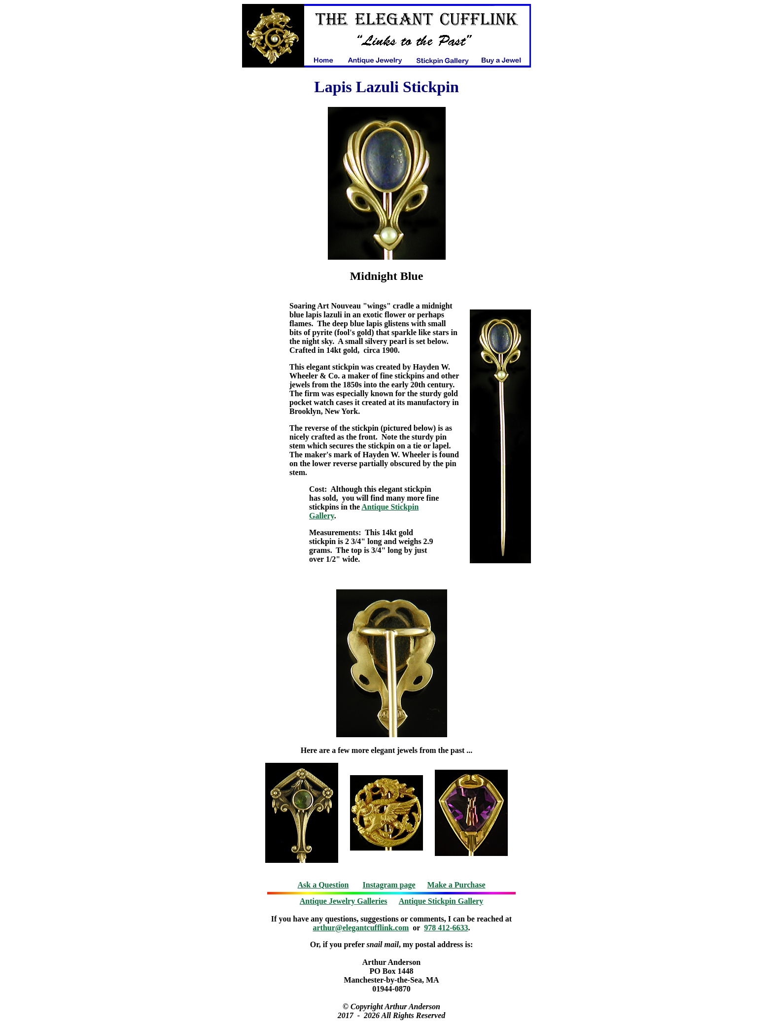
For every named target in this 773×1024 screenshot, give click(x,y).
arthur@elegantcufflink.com (361, 927)
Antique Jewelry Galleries (343, 901)
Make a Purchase (456, 885)
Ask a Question (323, 885)
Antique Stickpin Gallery (441, 901)
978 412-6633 (446, 927)
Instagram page (389, 885)
